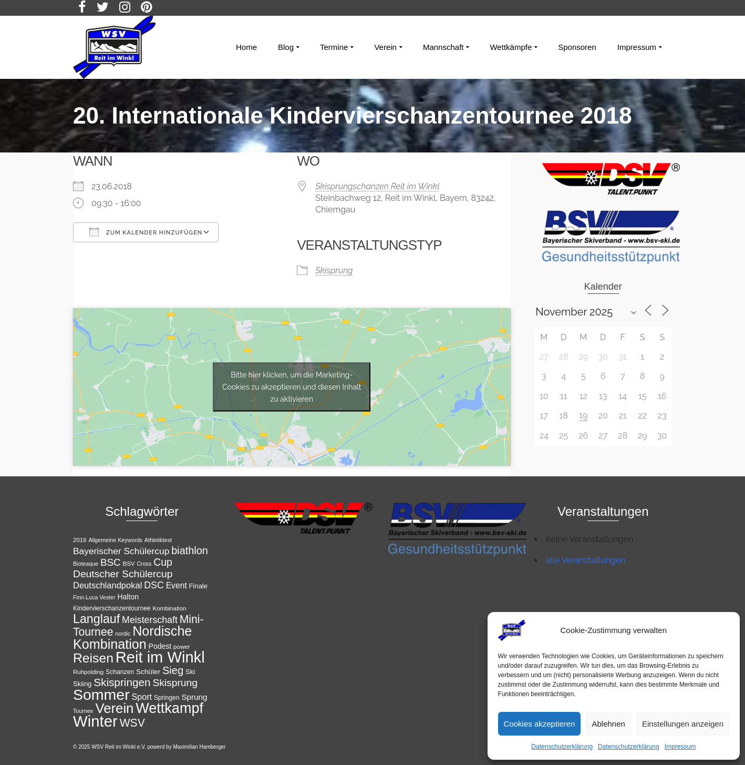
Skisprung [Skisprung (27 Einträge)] (175, 682)
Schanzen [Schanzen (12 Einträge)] (120, 672)
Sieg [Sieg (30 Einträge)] (172, 670)
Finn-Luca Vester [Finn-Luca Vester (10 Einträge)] (94, 597)
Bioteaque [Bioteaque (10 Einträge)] (85, 563)
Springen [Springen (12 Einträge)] (167, 697)
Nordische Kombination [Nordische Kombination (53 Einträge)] (132, 637)
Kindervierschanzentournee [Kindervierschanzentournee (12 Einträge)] (112, 608)
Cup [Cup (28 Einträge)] (162, 562)
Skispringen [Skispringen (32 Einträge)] (122, 682)
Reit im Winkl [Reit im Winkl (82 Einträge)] (160, 657)
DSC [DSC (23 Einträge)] (154, 585)
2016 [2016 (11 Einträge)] (80, 540)
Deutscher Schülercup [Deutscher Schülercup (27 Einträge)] (122, 573)
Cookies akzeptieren (539, 723)
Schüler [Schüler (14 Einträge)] (148, 672)
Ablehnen (608, 723)
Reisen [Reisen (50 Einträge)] (93, 658)
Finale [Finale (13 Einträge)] (198, 586)
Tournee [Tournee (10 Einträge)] (83, 711)
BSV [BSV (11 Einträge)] (129, 563)
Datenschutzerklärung (562, 746)
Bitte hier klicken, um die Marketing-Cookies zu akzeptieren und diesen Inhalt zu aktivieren (291, 386)
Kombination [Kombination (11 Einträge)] (170, 608)
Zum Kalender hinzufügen (145, 232)
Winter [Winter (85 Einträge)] (95, 721)
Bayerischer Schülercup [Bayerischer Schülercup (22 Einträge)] (121, 551)
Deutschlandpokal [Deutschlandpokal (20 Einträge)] (107, 585)
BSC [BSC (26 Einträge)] (110, 562)
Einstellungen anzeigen (682, 723)
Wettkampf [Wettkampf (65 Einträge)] (169, 708)
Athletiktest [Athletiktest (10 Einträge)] (158, 540)
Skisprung (334, 271)
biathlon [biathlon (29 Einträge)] (189, 550)
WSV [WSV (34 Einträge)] (132, 723)
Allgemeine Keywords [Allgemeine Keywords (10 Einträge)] (115, 540)
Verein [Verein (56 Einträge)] (114, 708)
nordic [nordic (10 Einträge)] (122, 633)
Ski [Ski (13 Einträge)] (190, 672)
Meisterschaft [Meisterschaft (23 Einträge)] (150, 620)
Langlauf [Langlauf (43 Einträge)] (96, 619)
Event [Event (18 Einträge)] (176, 585)
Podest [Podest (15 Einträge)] (160, 646)
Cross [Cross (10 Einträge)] (144, 563)
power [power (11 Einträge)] (181, 647)
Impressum (680, 746)
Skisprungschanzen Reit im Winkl (377, 186)
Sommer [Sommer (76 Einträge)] (101, 694)
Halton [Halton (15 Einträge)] (128, 597)
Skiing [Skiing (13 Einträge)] (82, 684)
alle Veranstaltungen (586, 560)
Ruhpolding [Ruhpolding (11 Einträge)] (88, 672)
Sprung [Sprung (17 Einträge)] (194, 696)
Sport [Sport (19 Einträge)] (142, 696)
